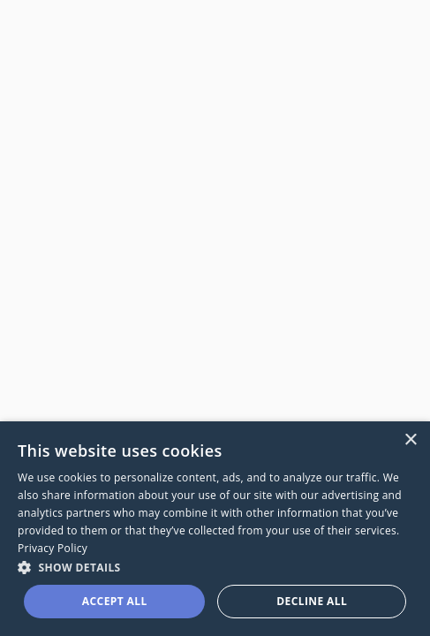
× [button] (410, 440)
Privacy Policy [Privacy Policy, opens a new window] (52, 548)
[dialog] (215, 528)
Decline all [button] (311, 601)
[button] (215, 566)
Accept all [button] (114, 601)
